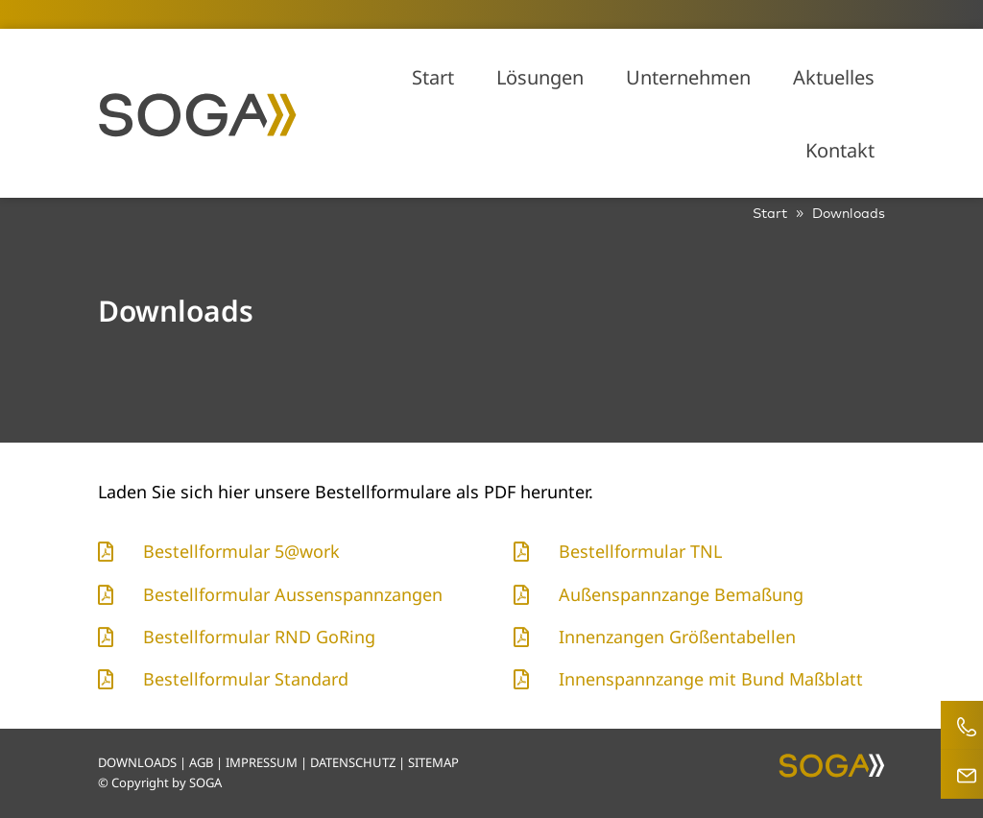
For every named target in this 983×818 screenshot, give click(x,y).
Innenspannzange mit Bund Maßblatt (711, 678)
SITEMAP (433, 762)
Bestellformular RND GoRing (259, 636)
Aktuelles (834, 77)
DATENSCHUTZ (353, 762)
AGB (201, 762)
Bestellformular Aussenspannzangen (293, 594)
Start (433, 77)
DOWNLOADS (137, 762)
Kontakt (840, 150)
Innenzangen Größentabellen (677, 636)
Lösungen (540, 77)
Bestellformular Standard (245, 678)
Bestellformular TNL (640, 551)
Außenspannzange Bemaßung (681, 594)
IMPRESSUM (262, 762)
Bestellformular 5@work (241, 551)
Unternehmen (688, 77)
